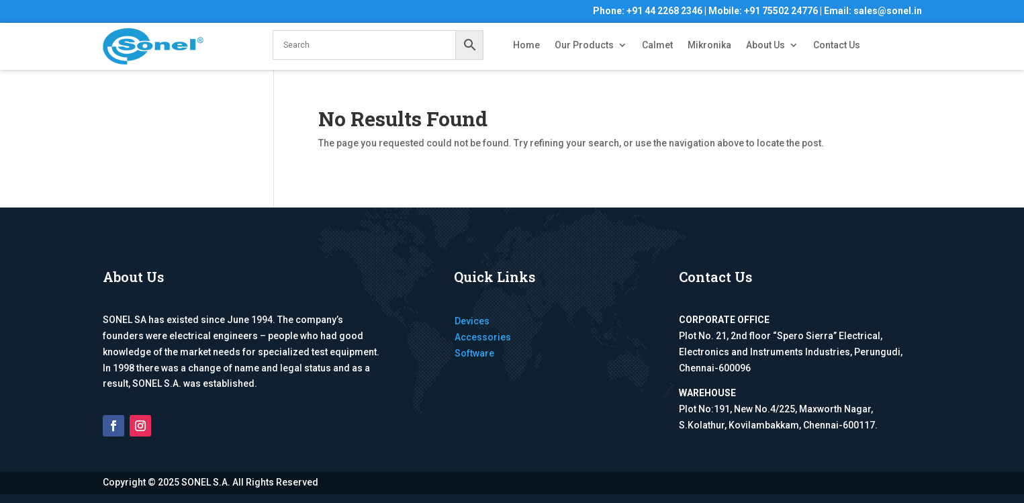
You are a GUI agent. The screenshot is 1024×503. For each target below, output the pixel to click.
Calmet (657, 45)
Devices (472, 321)
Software (474, 353)
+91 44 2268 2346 (664, 10)
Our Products (584, 45)
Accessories (483, 337)
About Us (765, 45)
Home (526, 45)
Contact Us (836, 45)
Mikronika (709, 45)
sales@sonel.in (887, 10)
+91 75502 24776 (781, 10)
